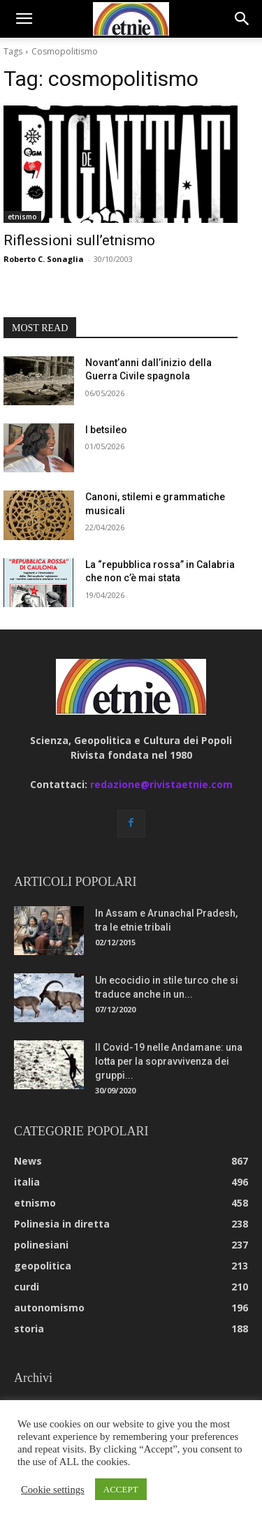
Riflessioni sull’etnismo (79, 240)
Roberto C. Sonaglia (43, 259)
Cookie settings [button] (53, 1489)
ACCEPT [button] (120, 1489)
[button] (23, 19)
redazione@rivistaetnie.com (161, 784)
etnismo (22, 216)
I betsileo (106, 429)
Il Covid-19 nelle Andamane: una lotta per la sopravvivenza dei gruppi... (168, 1061)
